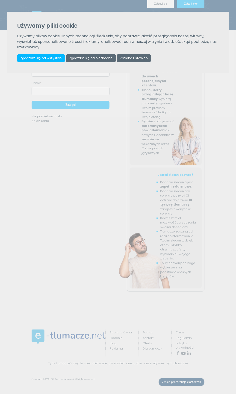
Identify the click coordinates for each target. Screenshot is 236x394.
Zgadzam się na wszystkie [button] (41, 58)
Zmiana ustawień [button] (134, 58)
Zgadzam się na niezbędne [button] (90, 58)
